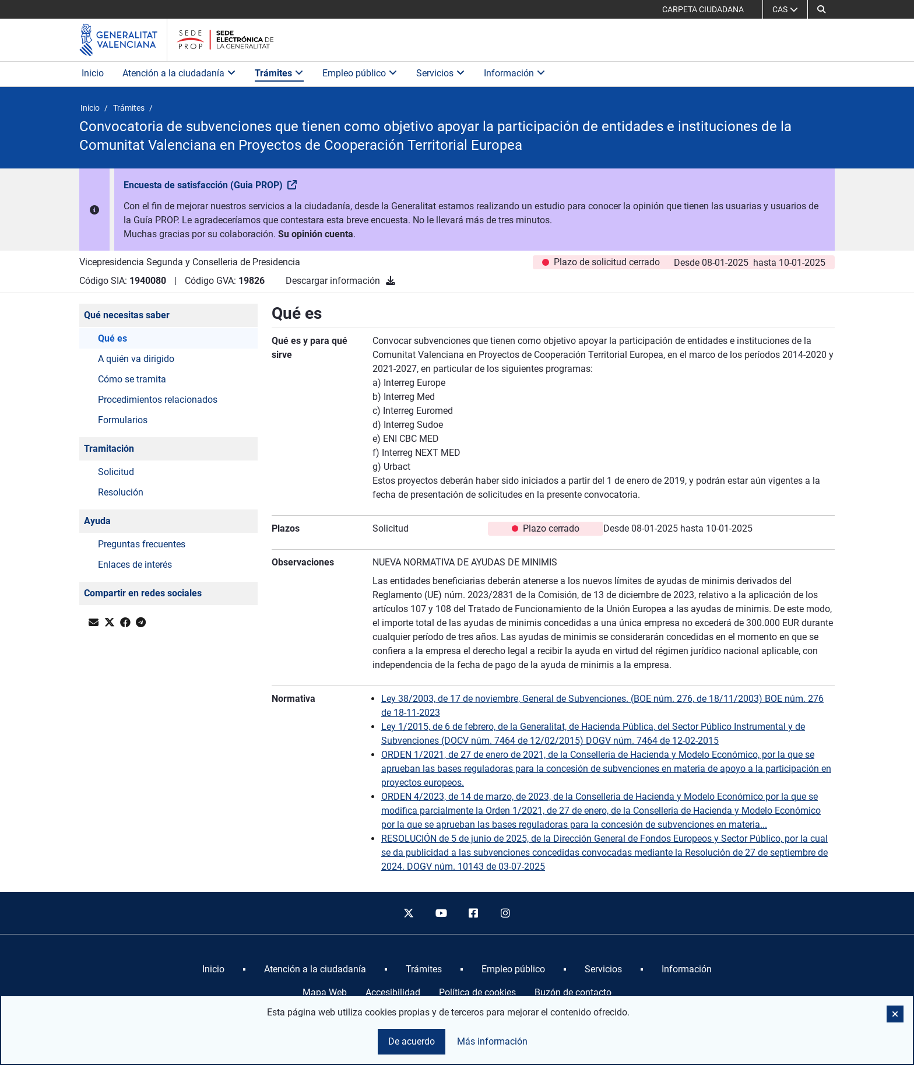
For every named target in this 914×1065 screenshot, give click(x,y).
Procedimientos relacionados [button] (157, 399)
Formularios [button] (122, 420)
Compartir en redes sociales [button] (143, 593)
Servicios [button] (440, 73)
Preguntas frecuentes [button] (141, 544)
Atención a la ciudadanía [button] (179, 73)
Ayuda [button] (97, 520)
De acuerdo (411, 1041)
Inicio (93, 73)
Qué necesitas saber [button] (127, 315)
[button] (821, 9)
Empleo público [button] (360, 73)
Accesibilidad (392, 992)
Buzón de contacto (573, 992)
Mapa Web (325, 992)
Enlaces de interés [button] (135, 564)
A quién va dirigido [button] (136, 358)
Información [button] (515, 73)
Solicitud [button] (116, 471)
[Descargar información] (390, 280)
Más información (492, 1041)
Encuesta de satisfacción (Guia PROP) (204, 185)
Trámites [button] (279, 73)
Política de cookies (477, 992)
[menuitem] (213, 969)
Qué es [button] (112, 338)
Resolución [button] (120, 492)
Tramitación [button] (109, 448)
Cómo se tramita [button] (132, 379)
